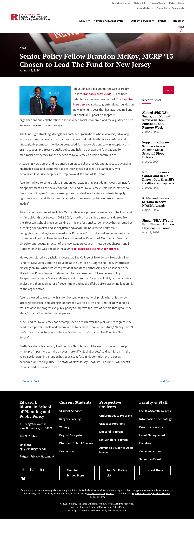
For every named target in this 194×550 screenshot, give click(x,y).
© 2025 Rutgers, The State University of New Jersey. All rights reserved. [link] (97, 503)
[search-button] (180, 30)
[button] (169, 90)
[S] (152, 90)
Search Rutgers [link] (144, 8)
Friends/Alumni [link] (157, 3)
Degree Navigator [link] (71, 435)
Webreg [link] (64, 427)
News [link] (181, 26)
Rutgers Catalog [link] (70, 419)
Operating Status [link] (120, 3)
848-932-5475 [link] (28, 436)
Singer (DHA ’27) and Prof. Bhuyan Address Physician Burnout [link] (158, 224)
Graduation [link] (66, 451)
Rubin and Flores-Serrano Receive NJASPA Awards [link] (155, 202)
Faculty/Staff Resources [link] (155, 411)
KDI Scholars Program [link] (113, 440)
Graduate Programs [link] (112, 424)
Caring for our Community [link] (170, 8)
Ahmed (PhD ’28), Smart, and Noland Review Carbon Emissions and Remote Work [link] (156, 119)
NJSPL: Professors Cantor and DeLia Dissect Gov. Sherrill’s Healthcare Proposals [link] (158, 177)
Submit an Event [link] (150, 459)
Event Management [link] (152, 435)
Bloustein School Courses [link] (76, 443)
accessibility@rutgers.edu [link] (100, 493)
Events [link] (162, 20)
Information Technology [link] (155, 419)
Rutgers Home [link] (176, 3)
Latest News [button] (154, 470)
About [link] (83, 20)
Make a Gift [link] (140, 3)
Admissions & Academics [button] (108, 20)
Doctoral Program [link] (111, 432)
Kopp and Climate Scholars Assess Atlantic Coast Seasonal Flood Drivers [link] (155, 149)
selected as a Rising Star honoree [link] (95, 249)
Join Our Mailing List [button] (116, 473)
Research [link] (178, 20)
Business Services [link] (151, 427)
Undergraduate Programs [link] (116, 416)
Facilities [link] (145, 443)
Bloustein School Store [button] (75, 473)
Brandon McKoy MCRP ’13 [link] (98, 94)
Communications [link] (150, 451)
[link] (29, 381)
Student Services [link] (141, 20)
